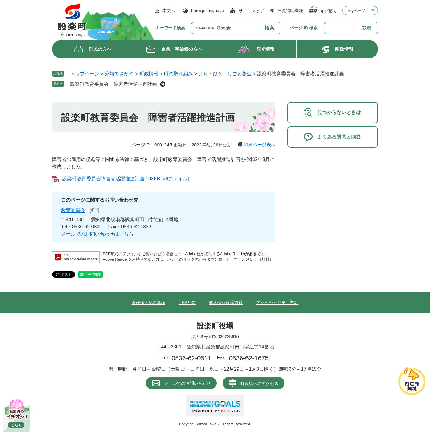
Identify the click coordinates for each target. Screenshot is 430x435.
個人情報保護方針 (226, 302)
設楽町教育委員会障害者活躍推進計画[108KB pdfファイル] (125, 178)
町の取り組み (178, 73)
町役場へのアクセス (259, 383)
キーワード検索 (170, 27)
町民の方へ (100, 49)
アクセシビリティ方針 (277, 302)
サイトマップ (251, 10)
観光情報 (265, 49)
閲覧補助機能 (290, 10)
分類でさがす (118, 73)
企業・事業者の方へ (181, 49)
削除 (162, 84)
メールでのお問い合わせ (187, 383)
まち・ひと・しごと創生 (225, 73)
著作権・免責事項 (148, 302)
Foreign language (207, 10)
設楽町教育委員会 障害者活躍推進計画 (113, 84)
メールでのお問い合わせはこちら (97, 234)
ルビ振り (328, 11)
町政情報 (344, 49)
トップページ (84, 73)
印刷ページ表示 (259, 144)
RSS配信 (187, 302)
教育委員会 (73, 210)
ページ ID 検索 (304, 27)
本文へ (168, 10)
